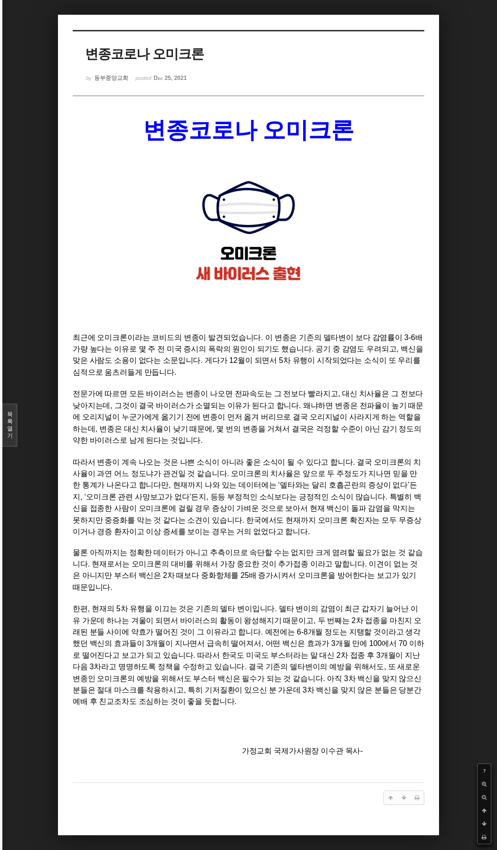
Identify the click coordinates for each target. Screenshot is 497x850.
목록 (10, 425)
